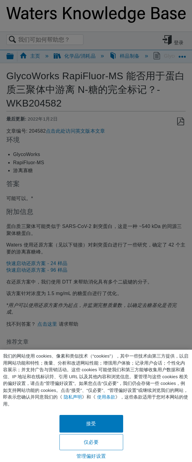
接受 (91, 423)
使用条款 (106, 396)
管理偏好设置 (91, 456)
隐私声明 (73, 396)
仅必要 (91, 442)
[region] (96, 406)
